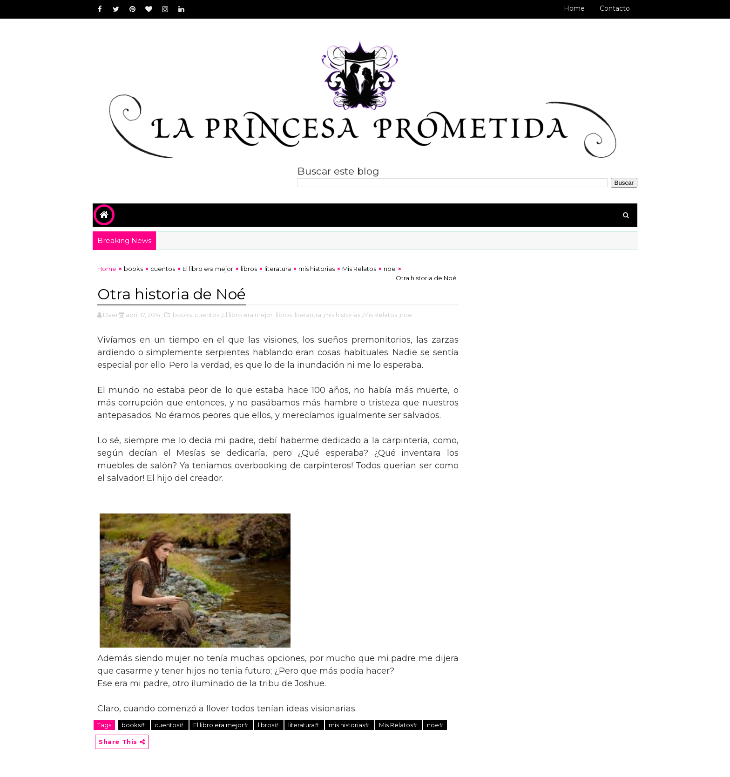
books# (134, 725)
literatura (277, 268)
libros (249, 268)
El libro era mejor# (221, 725)
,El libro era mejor (247, 314)
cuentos (162, 268)
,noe (405, 314)
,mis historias (341, 314)
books (133, 268)
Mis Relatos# (399, 725)
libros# (269, 725)
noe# (435, 725)
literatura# (304, 725)
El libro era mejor (207, 268)
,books (181, 314)
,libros (283, 314)
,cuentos (206, 314)
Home (574, 8)
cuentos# (170, 725)
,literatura (307, 314)
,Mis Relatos (379, 314)
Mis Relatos (359, 268)
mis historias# (350, 725)
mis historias (316, 268)
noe (390, 268)
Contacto (615, 8)
